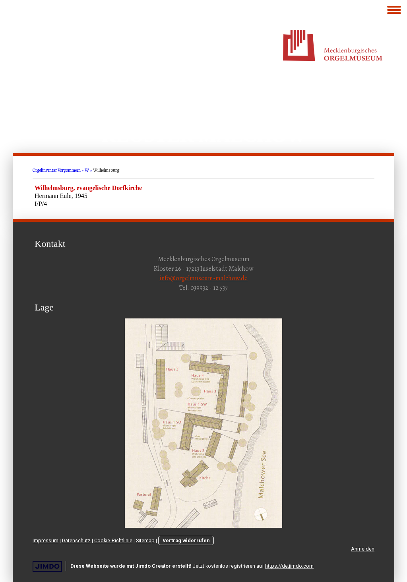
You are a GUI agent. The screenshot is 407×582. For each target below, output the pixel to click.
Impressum (45, 540)
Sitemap (145, 540)
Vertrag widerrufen (186, 540)
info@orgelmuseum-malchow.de (203, 278)
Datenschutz (76, 540)
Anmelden (362, 549)
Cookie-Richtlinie (113, 540)
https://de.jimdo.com (289, 566)
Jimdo (47, 566)
